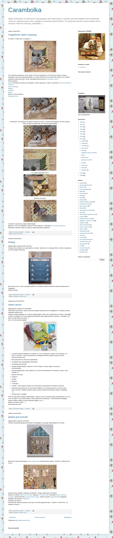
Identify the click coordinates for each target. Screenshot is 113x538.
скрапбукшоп (83, 231)
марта (83, 167)
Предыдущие (67, 517)
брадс (37, 497)
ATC (81, 245)
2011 (81, 139)
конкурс (82, 200)
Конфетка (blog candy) (86, 202)
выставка (82, 193)
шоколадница (83, 243)
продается (82, 222)
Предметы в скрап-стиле (20, 296)
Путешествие (44, 495)
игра (81, 195)
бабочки (63, 495)
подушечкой (54, 497)
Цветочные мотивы (26, 495)
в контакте (83, 67)
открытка (82, 216)
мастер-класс (83, 206)
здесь (41, 400)
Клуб (81, 197)
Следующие (12, 517)
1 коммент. (27, 232)
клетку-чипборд (13, 86)
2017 (81, 124)
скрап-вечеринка (84, 225)
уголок (27, 497)
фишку (10, 92)
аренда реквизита (85, 185)
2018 (81, 122)
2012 (81, 136)
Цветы (58, 495)
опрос (81, 212)
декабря (83, 141)
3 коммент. (27, 408)
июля (83, 150)
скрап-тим (82, 229)
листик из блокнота (65, 83)
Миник (81, 208)
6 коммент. (27, 294)
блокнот (82, 187)
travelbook (82, 252)
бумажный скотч (13, 96)
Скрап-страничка (18, 233)
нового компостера (33, 461)
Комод (11, 242)
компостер (26, 498)
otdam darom (15, 304)
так (13, 392)
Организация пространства (87, 214)
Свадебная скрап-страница (22, 34)
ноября (83, 143)
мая (82, 163)
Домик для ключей (18, 417)
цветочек (11, 90)
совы (81, 235)
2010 (81, 173)
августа (83, 148)
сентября (84, 145)
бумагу (10, 83)
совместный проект (85, 233)
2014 (81, 131)
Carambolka (24, 9)
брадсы (10, 88)
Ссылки (82, 237)
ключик (32, 497)
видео (81, 191)
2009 (81, 175)
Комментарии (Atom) (24, 520)
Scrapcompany (84, 248)
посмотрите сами (51, 79)
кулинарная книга (85, 204)
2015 (81, 129)
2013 (81, 134)
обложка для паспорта (86, 210)
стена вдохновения (85, 239)
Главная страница (40, 517)
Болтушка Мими (84, 189)
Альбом (82, 183)
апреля (83, 165)
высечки (10, 84)
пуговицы (11, 497)
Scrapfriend (83, 250)
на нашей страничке (58, 225)
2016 (81, 127)
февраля (84, 170)
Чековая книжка (84, 241)
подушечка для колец (86, 218)
